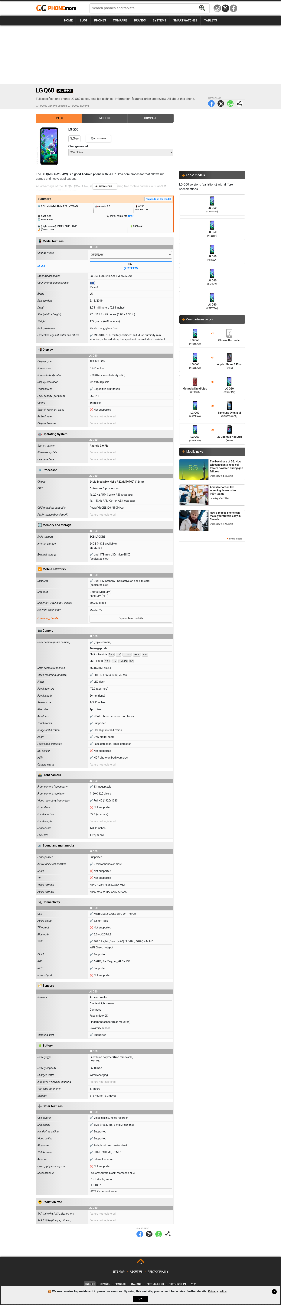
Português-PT (177, 1284)
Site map (119, 1271)
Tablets (210, 20)
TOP (141, 1263)
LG (91, 293)
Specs (59, 118)
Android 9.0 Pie (99, 445)
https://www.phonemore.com (57, 8)
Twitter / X (225, 8)
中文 (193, 1284)
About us (136, 1271)
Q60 (130, 266)
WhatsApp (230, 103)
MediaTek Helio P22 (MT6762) (115, 481)
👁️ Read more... (104, 186)
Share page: (239, 103)
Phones (100, 20)
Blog (83, 20)
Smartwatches (185, 20)
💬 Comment (98, 138)
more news (235, 538)
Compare (120, 20)
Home (68, 20)
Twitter (220, 103)
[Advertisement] (140, 54)
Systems (159, 20)
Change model (78, 146)
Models (104, 118)
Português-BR (155, 1284)
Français (120, 1284)
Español (105, 1284)
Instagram (217, 8)
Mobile (194, 451)
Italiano (136, 1284)
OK (140, 1299)
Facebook (233, 8)
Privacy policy (158, 1271)
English (90, 1284)
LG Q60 (212, 204)
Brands (140, 20)
